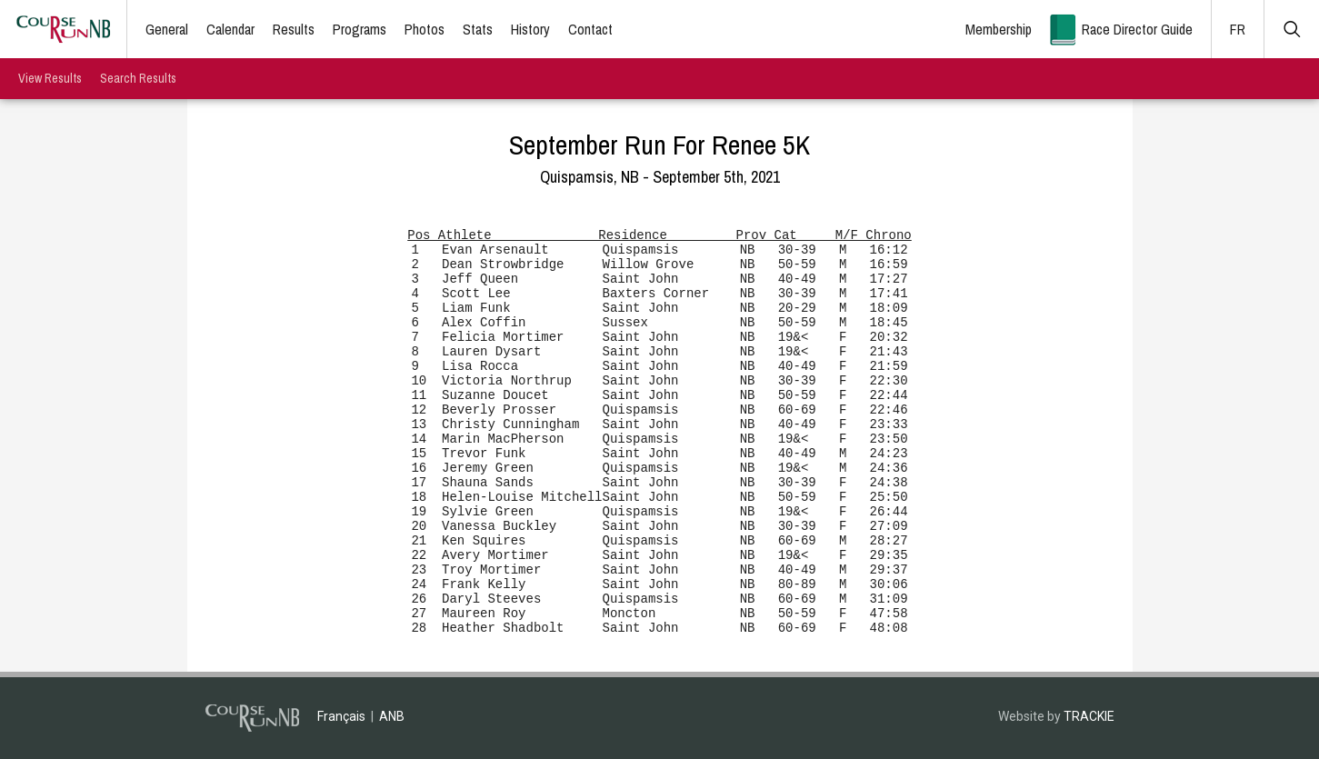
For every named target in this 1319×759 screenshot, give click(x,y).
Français (341, 716)
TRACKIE (1089, 716)
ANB (392, 716)
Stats (478, 29)
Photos (425, 29)
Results (294, 29)
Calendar (230, 29)
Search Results (138, 78)
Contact (590, 29)
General (166, 29)
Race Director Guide (1137, 29)
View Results (50, 78)
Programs (359, 29)
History (530, 29)
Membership (998, 29)
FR (1237, 29)
